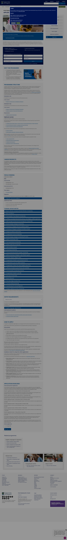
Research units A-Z (21, 476)
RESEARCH (20, 474)
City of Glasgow (36, 477)
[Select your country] (23, 299)
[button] (32, 74)
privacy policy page (22, 11)
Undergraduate (4, 477)
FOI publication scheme (38, 496)
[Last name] (33, 56)
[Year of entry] (33, 58)
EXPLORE (36, 474)
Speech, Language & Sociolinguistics (13, 444)
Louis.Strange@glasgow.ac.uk (12, 49)
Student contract (34, 154)
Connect (63, 1)
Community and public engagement (56, 480)
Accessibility (36, 479)
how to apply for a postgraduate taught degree (17, 350)
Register (33, 61)
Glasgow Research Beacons (22, 478)
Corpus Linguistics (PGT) (10, 138)
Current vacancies (53, 486)
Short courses (4, 480)
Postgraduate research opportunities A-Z (13, 461)
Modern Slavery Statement (38, 497)
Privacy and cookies (37, 498)
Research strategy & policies (22, 479)
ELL (6, 135)
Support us (52, 478)
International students (5, 481)
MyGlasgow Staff (53, 498)
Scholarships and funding (6, 483)
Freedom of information (38, 495)
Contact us (19, 494)
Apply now (8, 429)
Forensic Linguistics (9, 130)
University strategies (37, 487)
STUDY (3, 474)
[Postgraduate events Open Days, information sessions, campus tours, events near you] (33, 461)
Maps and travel (36, 480)
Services (35, 485)
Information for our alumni (54, 477)
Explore (57, 1)
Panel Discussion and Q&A (10, 37)
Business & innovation (53, 479)
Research (51, 1)
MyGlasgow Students (53, 494)
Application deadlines (54, 34)
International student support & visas (12, 316)
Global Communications (11, 442)
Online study (4, 479)
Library (35, 486)
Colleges (35, 484)
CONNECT (52, 474)
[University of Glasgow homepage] (5, 2)
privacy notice (35, 63)
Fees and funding (9, 465)
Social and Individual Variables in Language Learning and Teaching (17, 125)
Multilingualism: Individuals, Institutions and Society (14, 132)
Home (3, 6)
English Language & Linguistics (13, 441)
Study (46, 1)
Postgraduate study (8, 6)
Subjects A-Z (4, 476)
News (35, 481)
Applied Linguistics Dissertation (11, 114)
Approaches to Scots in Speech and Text (12, 143)
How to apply (54, 31)
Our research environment (22, 481)
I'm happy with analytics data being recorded (19, 15)
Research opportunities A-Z (22, 477)
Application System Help (31, 356)
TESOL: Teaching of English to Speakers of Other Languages (13, 446)
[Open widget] (65, 538)
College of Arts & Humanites (36, 92)
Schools (35, 483)
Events (35, 482)
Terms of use (36, 499)
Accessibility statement (38, 494)
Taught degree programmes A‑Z (12, 457)
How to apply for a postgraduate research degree (13, 463)
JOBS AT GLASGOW (54, 484)
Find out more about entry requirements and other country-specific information (19, 314)
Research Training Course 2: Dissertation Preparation (14, 109)
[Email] (13, 58)
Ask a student (52, 481)
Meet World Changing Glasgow (39, 476)
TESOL (9, 135)
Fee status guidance (9, 192)
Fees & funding (54, 25)
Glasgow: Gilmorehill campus (29, 48)
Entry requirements (54, 28)
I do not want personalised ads (17, 21)
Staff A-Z (51, 476)
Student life (4, 482)
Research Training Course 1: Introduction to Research (14, 101)
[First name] (13, 56)
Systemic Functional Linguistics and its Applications (14, 126)
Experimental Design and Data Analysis (12, 140)
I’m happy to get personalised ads (17, 20)
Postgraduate (4, 478)
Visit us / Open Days (5, 484)
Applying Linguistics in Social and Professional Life (14, 110)
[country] (13, 61)
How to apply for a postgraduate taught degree (13, 459)
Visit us (35, 478)
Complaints (52, 482)
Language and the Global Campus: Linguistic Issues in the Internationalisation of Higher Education (22, 123)
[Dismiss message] (66, 529)
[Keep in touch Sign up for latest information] (53, 460)
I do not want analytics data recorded (18, 16)
